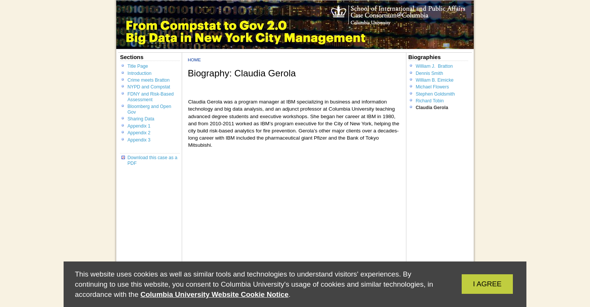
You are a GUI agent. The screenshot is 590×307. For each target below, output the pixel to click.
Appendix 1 (139, 126)
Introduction (140, 73)
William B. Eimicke (435, 80)
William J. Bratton (434, 66)
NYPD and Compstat (149, 87)
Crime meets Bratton (149, 80)
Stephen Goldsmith (435, 94)
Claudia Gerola (432, 107)
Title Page (138, 66)
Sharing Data (141, 119)
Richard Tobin (430, 100)
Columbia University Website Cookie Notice (214, 294)
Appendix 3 (139, 140)
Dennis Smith (429, 73)
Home (194, 60)
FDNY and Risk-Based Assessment (151, 96)
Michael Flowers (432, 87)
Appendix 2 (139, 132)
